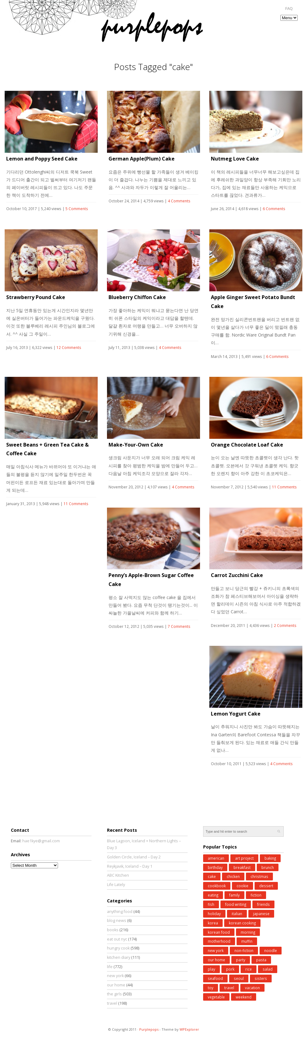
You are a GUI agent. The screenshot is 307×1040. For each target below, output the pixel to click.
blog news (116, 920)
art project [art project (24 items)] (244, 858)
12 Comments (68, 347)
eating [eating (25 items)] (213, 894)
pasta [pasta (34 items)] (261, 959)
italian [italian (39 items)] (237, 913)
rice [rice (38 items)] (248, 969)
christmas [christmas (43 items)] (259, 876)
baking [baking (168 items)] (270, 858)
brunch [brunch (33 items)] (267, 867)
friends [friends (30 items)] (263, 904)
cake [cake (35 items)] (212, 876)
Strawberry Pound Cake (35, 297)
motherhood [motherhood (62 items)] (219, 941)
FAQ (289, 8)
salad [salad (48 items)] (268, 969)
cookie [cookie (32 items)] (242, 885)
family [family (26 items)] (234, 894)
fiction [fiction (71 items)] (256, 894)
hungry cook (118, 948)
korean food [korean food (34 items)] (219, 932)
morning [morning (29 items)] (248, 932)
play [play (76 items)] (211, 969)
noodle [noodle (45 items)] (270, 950)
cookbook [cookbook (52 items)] (217, 885)
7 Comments (179, 626)
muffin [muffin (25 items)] (246, 941)
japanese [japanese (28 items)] (261, 913)
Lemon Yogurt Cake (235, 713)
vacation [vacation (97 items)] (252, 987)
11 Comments (76, 503)
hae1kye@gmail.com (41, 841)
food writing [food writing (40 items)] (235, 904)
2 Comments (285, 625)
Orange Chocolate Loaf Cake (247, 444)
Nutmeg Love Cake (235, 158)
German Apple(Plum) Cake (142, 158)
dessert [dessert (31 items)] (266, 885)
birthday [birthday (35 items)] (215, 867)
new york (115, 975)
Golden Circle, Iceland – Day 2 (134, 857)
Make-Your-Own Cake (136, 444)
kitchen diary (118, 957)
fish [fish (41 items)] (211, 904)
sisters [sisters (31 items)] (261, 978)
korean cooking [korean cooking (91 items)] (242, 922)
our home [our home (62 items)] (216, 959)
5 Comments (76, 208)
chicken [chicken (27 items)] (233, 876)
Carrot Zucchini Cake (237, 575)
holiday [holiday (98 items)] (214, 913)
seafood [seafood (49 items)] (215, 978)
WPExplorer (189, 1029)
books (112, 929)
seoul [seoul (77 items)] (239, 978)
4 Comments (179, 201)
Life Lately (116, 884)
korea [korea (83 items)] (213, 922)
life (110, 966)
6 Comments (274, 208)
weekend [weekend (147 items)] (243, 996)
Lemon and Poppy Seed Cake (42, 158)
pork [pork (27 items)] (230, 969)
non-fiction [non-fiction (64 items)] (243, 950)
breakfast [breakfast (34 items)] (242, 867)
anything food (119, 911)
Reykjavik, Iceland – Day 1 (129, 866)
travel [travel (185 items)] (229, 987)
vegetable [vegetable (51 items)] (216, 996)
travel (112, 1003)
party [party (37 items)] (240, 959)
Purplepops (148, 1029)
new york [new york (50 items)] (216, 950)
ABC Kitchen (118, 875)
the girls (114, 994)
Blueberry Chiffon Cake (137, 297)
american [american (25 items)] (216, 858)
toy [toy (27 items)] (210, 987)
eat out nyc (117, 939)
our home (116, 985)
